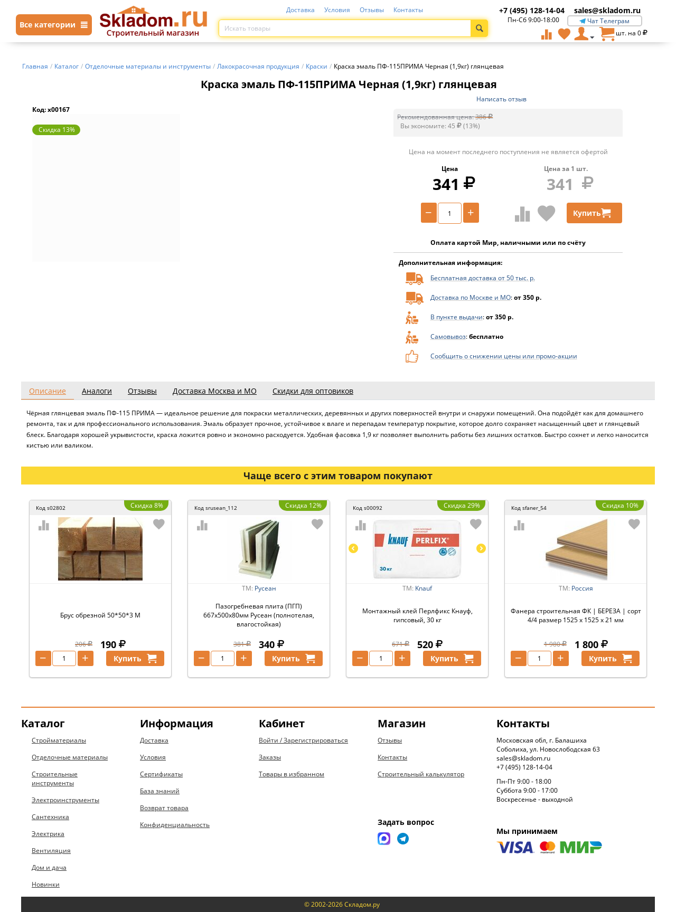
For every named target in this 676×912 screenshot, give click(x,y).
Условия (337, 9)
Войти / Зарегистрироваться (303, 740)
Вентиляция (51, 850)
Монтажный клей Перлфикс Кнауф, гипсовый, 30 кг (417, 615)
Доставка (300, 9)
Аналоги (97, 391)
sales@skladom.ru (607, 10)
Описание (47, 391)
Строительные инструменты (55, 778)
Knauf (423, 588)
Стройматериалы (59, 740)
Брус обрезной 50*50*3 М (100, 615)
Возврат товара (164, 807)
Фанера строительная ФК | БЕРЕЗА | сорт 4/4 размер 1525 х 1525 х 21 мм (576, 615)
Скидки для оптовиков (313, 391)
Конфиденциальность (175, 824)
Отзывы (372, 9)
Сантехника (50, 816)
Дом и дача (49, 867)
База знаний (160, 790)
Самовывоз (448, 336)
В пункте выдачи (456, 316)
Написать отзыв (501, 98)
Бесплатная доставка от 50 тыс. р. (482, 277)
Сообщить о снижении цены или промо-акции (503, 356)
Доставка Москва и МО (215, 391)
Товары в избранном (291, 774)
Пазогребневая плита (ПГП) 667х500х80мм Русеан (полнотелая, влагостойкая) (258, 615)
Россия (582, 588)
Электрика (48, 833)
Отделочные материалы (70, 757)
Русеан (265, 588)
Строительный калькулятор (421, 774)
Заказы (270, 757)
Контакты (408, 9)
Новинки (46, 884)
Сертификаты (161, 774)
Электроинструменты (65, 799)
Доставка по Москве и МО (470, 297)
